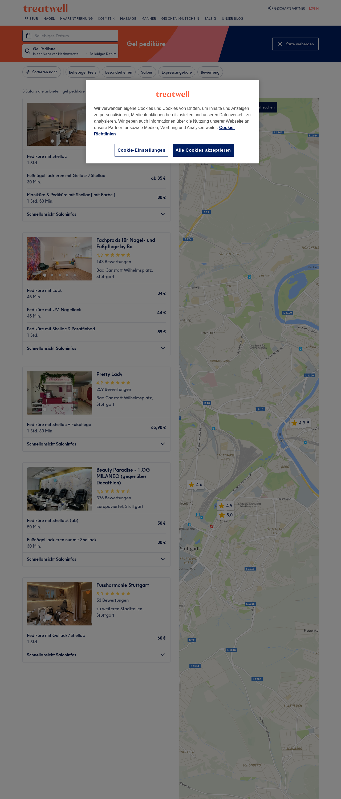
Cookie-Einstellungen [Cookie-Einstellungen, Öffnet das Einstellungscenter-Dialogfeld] (141, 150)
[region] (172, 121)
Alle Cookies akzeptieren (203, 150)
